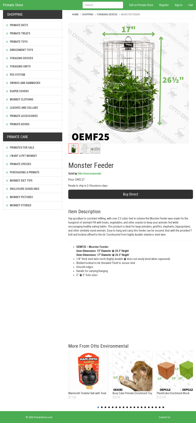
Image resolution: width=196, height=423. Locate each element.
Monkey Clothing (19, 99)
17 (156, 407)
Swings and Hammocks (23, 83)
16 (152, 407)
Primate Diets (17, 25)
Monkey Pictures (19, 197)
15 (149, 407)
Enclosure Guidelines (22, 188)
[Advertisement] (130, 307)
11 (134, 407)
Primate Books (18, 124)
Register (164, 5)
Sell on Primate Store (141, 5)
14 (145, 407)
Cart (190, 5)
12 (138, 407)
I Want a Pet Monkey (21, 155)
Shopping (87, 14)
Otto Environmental (89, 173)
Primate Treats (18, 33)
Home (75, 14)
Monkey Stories (18, 205)
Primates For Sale (20, 147)
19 (163, 407)
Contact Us (164, 417)
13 (141, 407)
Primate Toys (17, 41)
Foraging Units (18, 66)
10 (131, 407)
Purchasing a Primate (22, 172)
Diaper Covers (17, 91)
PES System (15, 74)
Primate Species (18, 164)
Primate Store (13, 5)
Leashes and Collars (22, 107)
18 (159, 407)
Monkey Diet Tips (19, 180)
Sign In (178, 5)
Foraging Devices (19, 58)
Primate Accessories (22, 116)
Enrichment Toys (19, 50)
